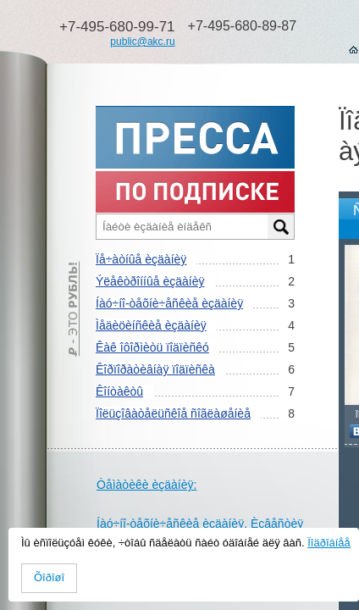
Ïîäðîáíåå (329, 542)
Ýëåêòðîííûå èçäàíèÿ (150, 281)
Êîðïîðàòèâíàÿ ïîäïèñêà (155, 369)
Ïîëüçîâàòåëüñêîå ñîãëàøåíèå (173, 413)
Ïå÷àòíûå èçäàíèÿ (141, 259)
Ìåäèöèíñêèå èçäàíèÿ (151, 325)
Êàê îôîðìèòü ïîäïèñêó (152, 347)
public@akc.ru (142, 41)
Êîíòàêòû (119, 391)
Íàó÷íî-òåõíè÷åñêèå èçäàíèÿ (169, 303)
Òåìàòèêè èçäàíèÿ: (146, 484)
